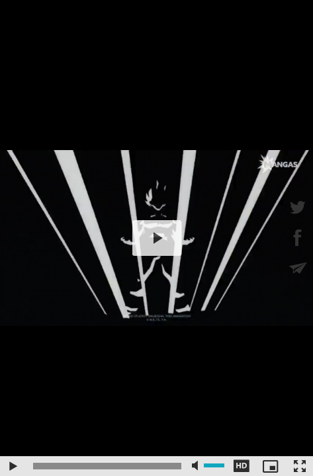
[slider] (107, 466)
